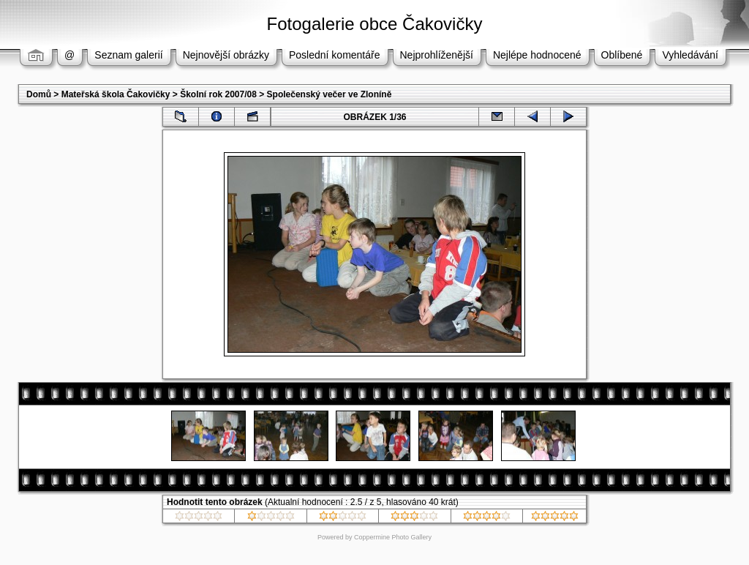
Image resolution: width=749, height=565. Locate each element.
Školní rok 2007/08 (218, 94)
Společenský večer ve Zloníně (329, 94)
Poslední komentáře (334, 55)
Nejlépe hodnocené (537, 55)
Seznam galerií (128, 55)
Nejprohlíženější (436, 55)
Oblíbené (622, 55)
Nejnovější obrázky (226, 55)
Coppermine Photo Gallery (393, 537)
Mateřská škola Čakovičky (115, 94)
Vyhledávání (690, 55)
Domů (38, 94)
